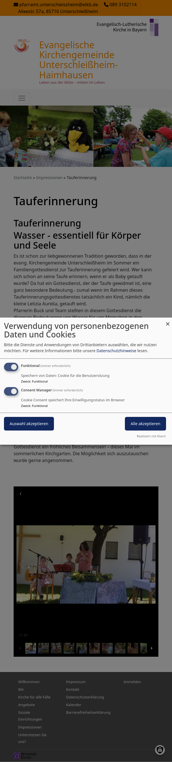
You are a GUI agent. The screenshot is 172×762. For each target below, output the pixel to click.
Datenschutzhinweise (116, 350)
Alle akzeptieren (145, 423)
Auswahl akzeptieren (29, 423)
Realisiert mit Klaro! (151, 436)
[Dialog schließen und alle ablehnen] (167, 320)
